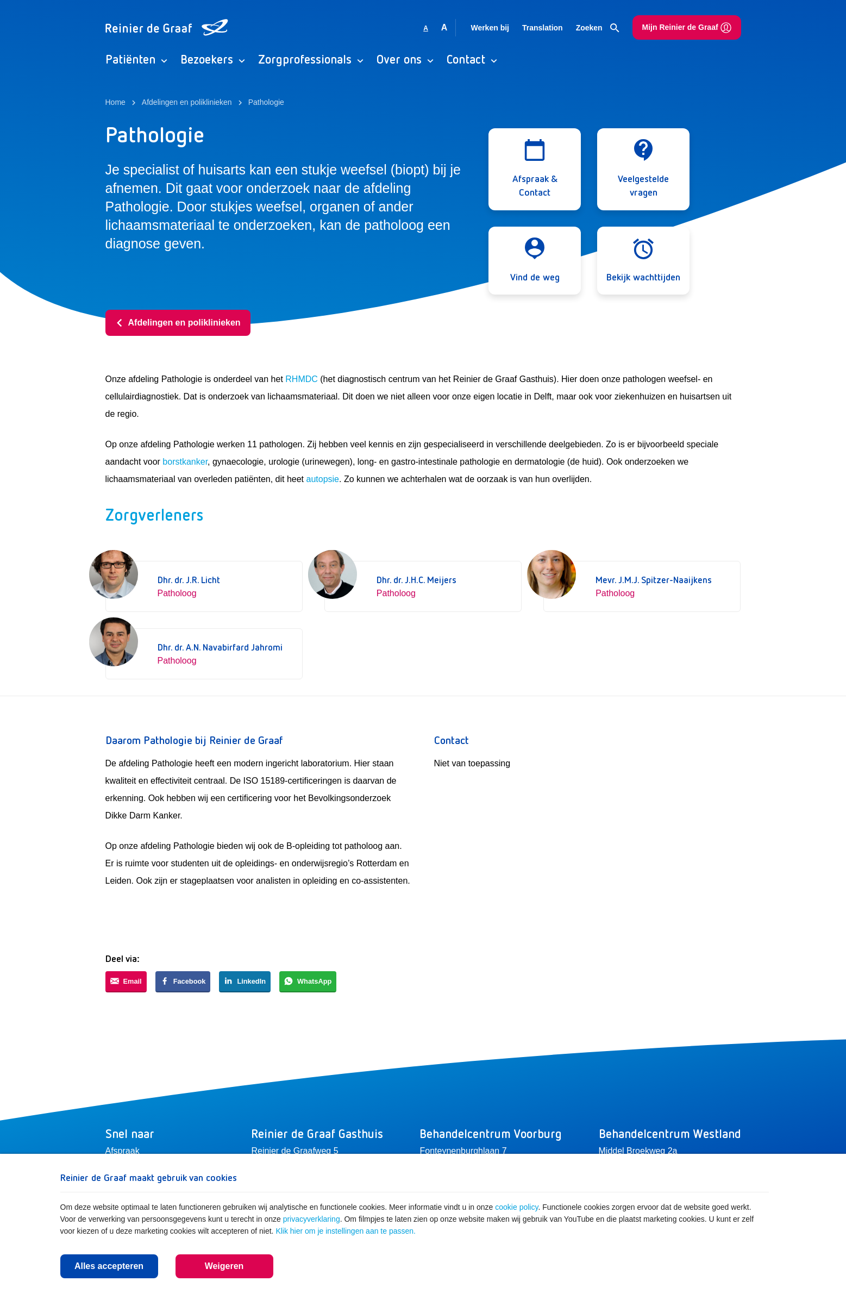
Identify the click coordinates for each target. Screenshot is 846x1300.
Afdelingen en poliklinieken (178, 322)
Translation (542, 27)
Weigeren (224, 1266)
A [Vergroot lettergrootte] (444, 27)
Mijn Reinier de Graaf (686, 27)
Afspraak (122, 1150)
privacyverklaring (311, 1219)
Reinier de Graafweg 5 (294, 1150)
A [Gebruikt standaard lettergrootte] (425, 28)
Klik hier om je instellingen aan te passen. (345, 1231)
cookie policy (516, 1207)
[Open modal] (534, 169)
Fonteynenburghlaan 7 (462, 1150)
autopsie (323, 479)
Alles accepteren (108, 1266)
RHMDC (301, 379)
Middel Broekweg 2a (638, 1150)
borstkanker (185, 461)
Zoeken (597, 28)
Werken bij (490, 27)
